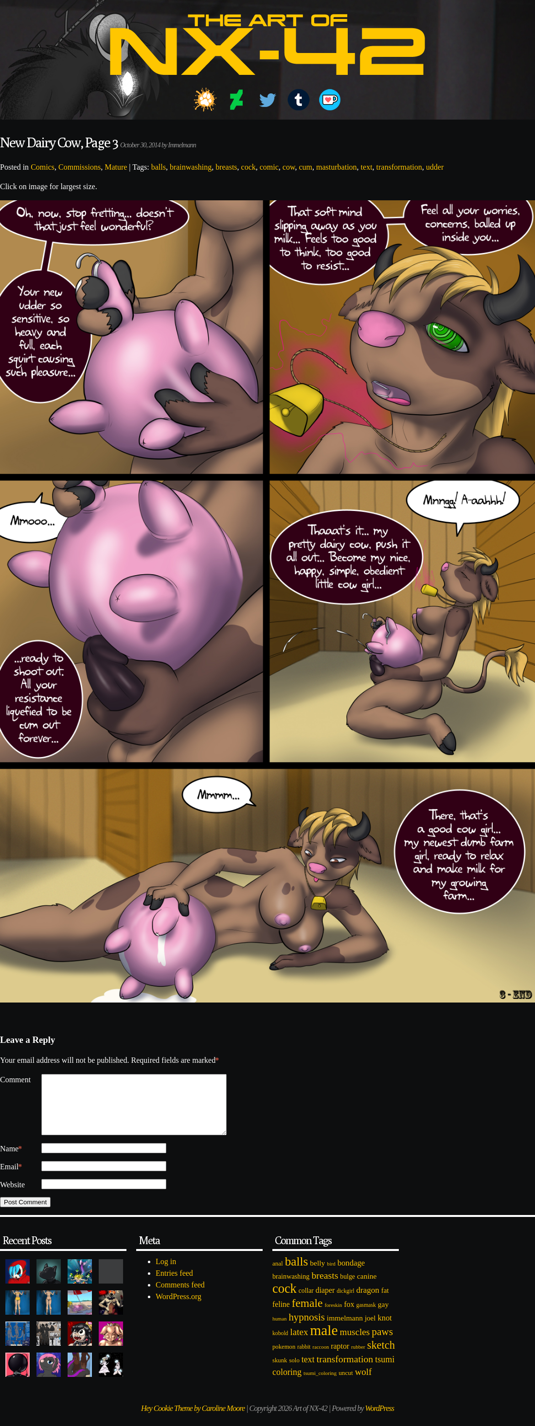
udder (435, 167)
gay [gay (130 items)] (383, 1316)
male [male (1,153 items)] (324, 1342)
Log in (166, 1273)
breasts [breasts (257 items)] (324, 1287)
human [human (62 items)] (279, 1330)
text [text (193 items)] (308, 1371)
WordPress (379, 1420)
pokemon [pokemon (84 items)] (283, 1358)
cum (305, 167)
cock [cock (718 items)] (284, 1300)
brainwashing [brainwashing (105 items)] (290, 1288)
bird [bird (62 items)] (331, 1275)
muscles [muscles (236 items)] (354, 1343)
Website (12, 1196)
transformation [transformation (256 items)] (345, 1370)
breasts (226, 167)
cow (289, 167)
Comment (15, 1079)
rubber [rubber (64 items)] (358, 1358)
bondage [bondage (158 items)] (351, 1274)
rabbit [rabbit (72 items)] (303, 1359)
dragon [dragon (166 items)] (368, 1301)
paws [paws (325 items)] (382, 1343)
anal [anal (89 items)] (277, 1275)
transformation (399, 167)
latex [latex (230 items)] (299, 1343)
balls (158, 167)
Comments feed (180, 1296)
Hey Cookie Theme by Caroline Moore (193, 1420)
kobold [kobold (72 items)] (280, 1345)
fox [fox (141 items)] (349, 1316)
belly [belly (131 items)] (317, 1274)
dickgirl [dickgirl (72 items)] (345, 1303)
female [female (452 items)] (307, 1314)
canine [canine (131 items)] (366, 1288)
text (367, 167)
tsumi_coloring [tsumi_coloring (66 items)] (320, 1385)
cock (248, 167)
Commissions (79, 167)
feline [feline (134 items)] (281, 1316)
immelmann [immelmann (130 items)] (345, 1329)
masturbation (336, 167)
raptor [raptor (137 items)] (340, 1358)
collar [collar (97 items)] (306, 1302)
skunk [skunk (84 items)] (279, 1372)
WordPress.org (178, 1308)
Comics (42, 167)
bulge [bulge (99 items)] (347, 1288)
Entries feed (174, 1285)
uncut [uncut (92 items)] (346, 1384)
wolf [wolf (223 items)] (363, 1383)
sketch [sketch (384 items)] (381, 1357)
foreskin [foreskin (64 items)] (333, 1317)
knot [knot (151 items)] (385, 1329)
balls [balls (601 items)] (296, 1273)
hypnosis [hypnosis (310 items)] (306, 1329)
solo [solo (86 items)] (294, 1372)
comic (269, 167)
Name (11, 1160)
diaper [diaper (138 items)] (325, 1302)
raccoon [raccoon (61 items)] (321, 1358)
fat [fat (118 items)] (385, 1302)
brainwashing (191, 167)
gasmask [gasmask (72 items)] (366, 1317)
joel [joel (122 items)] (370, 1330)
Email (11, 1178)
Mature (116, 167)
